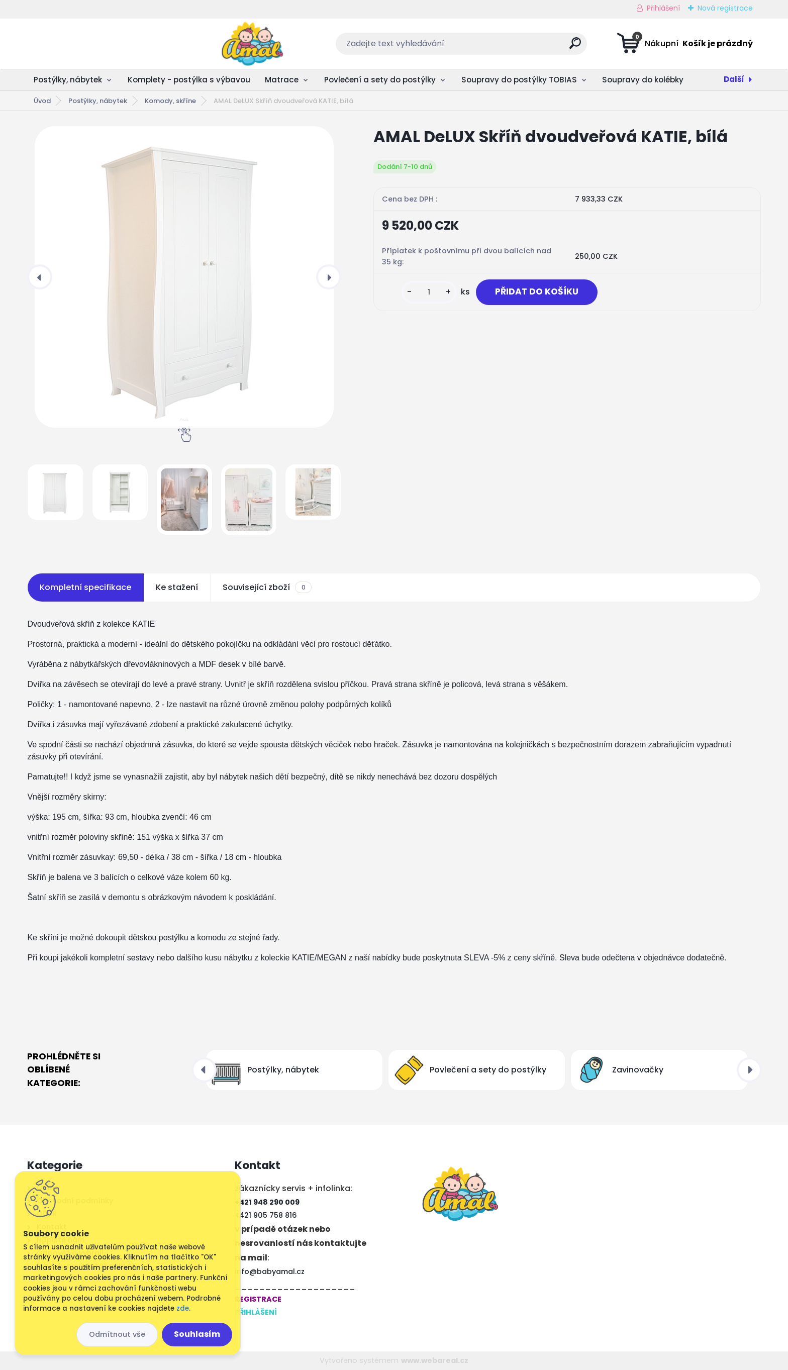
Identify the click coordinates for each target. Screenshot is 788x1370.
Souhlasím (197, 1334)
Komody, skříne (170, 101)
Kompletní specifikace (85, 587)
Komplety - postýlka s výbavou (189, 79)
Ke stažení (177, 587)
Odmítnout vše (117, 1334)
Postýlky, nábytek (68, 79)
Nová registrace (725, 8)
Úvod (42, 101)
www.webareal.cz (434, 1360)
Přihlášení (663, 8)
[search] (494, 47)
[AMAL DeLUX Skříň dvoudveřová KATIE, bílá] (184, 277)
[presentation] (39, 276)
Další (734, 79)
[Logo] (88, 44)
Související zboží (267, 587)
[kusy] (425, 292)
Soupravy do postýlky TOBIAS (519, 79)
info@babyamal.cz (270, 1271)
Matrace (282, 79)
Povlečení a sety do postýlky (380, 79)
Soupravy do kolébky (642, 79)
